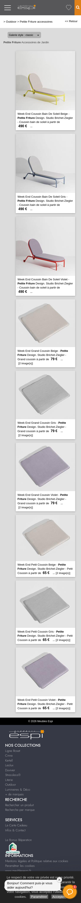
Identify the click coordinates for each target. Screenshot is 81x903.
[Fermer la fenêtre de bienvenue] (59, 879)
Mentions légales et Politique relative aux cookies (36, 861)
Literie (9, 779)
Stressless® (13, 775)
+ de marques (14, 794)
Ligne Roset (12, 750)
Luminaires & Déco (17, 789)
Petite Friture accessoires (36, 21)
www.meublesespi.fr (18, 870)
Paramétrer (39, 896)
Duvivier (10, 770)
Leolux (9, 765)
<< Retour (71, 21)
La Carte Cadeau (16, 825)
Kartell (9, 760)
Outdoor (11, 21)
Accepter (59, 896)
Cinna (9, 755)
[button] (70, 892)
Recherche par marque (20, 809)
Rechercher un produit (19, 805)
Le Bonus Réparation (18, 840)
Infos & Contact (15, 830)
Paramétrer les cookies (20, 865)
